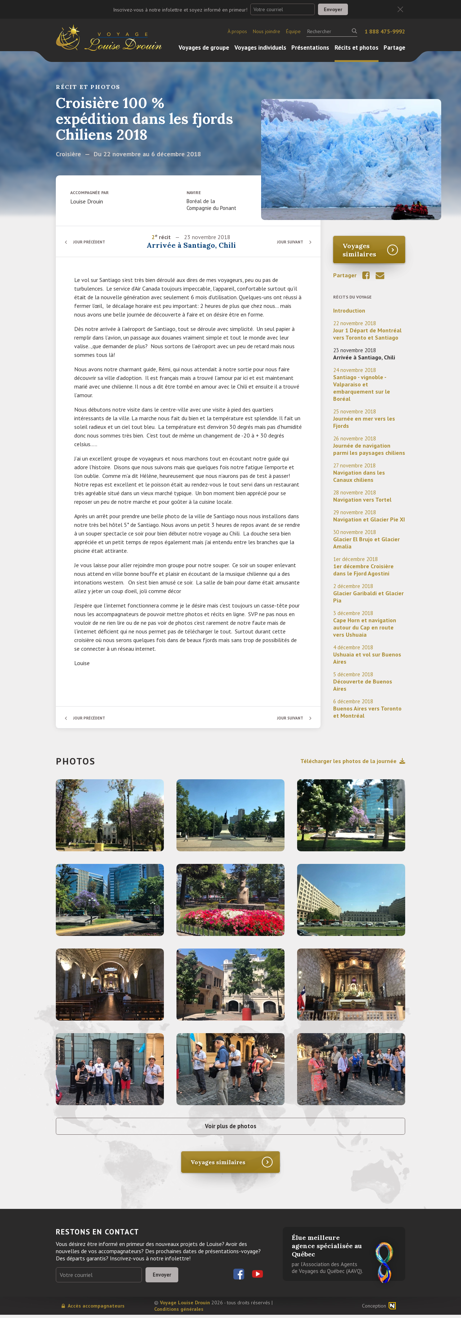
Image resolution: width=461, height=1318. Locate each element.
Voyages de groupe (204, 47)
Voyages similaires (359, 250)
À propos (237, 31)
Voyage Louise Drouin (185, 1306)
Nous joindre (266, 31)
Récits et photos (357, 47)
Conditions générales (178, 1312)
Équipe (293, 31)
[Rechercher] (331, 31)
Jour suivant (288, 242)
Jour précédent (92, 242)
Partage (394, 47)
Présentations (310, 47)
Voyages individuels (260, 47)
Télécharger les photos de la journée (352, 761)
